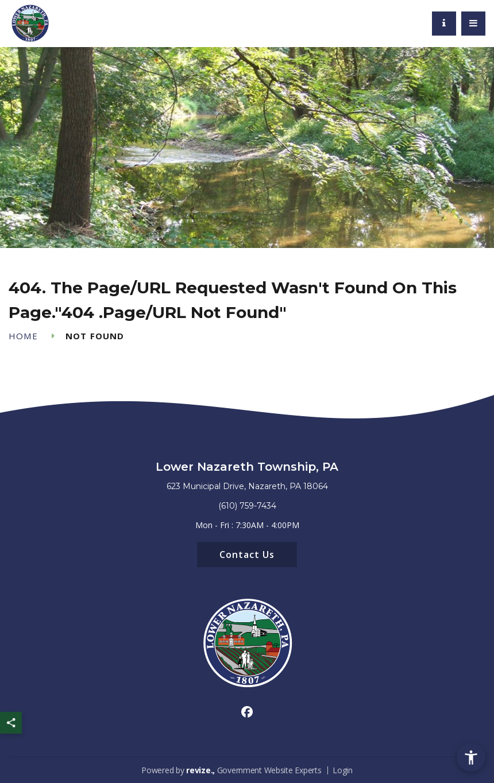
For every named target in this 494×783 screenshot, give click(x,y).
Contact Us (247, 554)
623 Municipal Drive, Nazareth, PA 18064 (247, 486)
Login (343, 770)
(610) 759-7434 (247, 506)
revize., (200, 770)
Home (23, 336)
